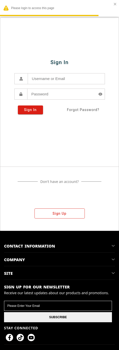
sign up (60, 213)
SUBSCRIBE (58, 317)
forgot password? (83, 110)
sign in (30, 109)
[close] (115, 4)
